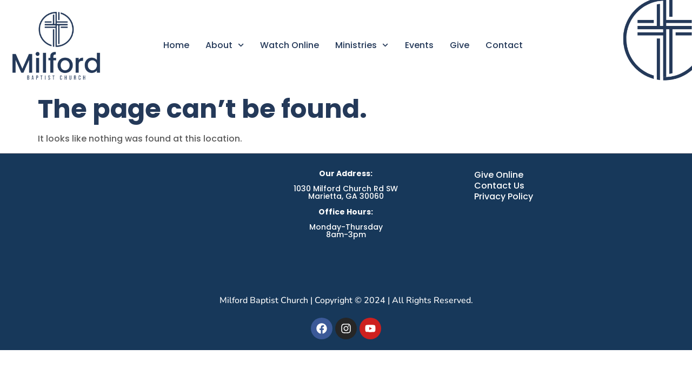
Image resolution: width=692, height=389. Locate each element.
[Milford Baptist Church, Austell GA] (122, 224)
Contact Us (499, 185)
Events (419, 45)
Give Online (498, 175)
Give (459, 45)
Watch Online (289, 45)
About (224, 45)
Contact (504, 45)
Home (176, 45)
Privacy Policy (503, 196)
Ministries (361, 45)
